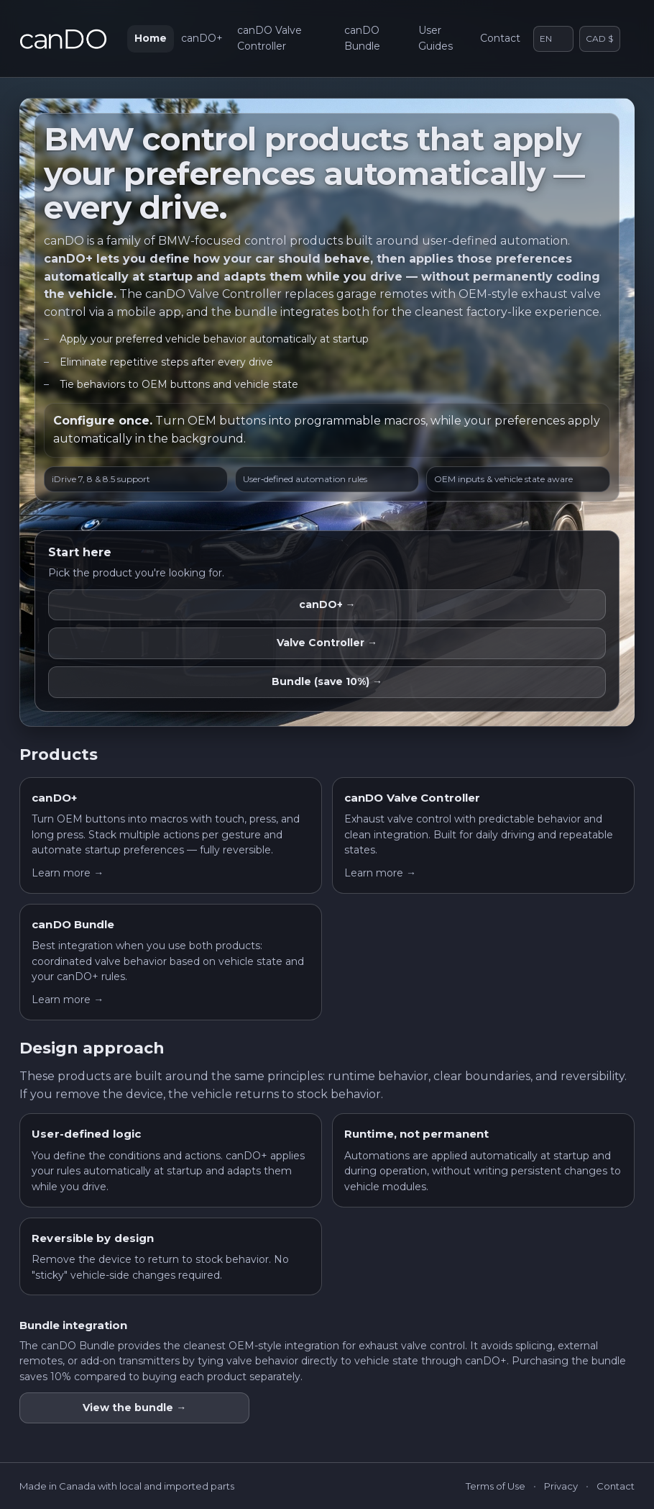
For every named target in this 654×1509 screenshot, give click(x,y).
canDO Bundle (362, 38)
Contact (500, 38)
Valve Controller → (327, 642)
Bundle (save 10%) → (327, 681)
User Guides (435, 38)
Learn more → (67, 872)
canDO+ (202, 38)
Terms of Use (495, 1486)
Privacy (561, 1486)
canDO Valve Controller (269, 38)
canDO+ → (327, 604)
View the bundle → (134, 1407)
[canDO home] (63, 39)
